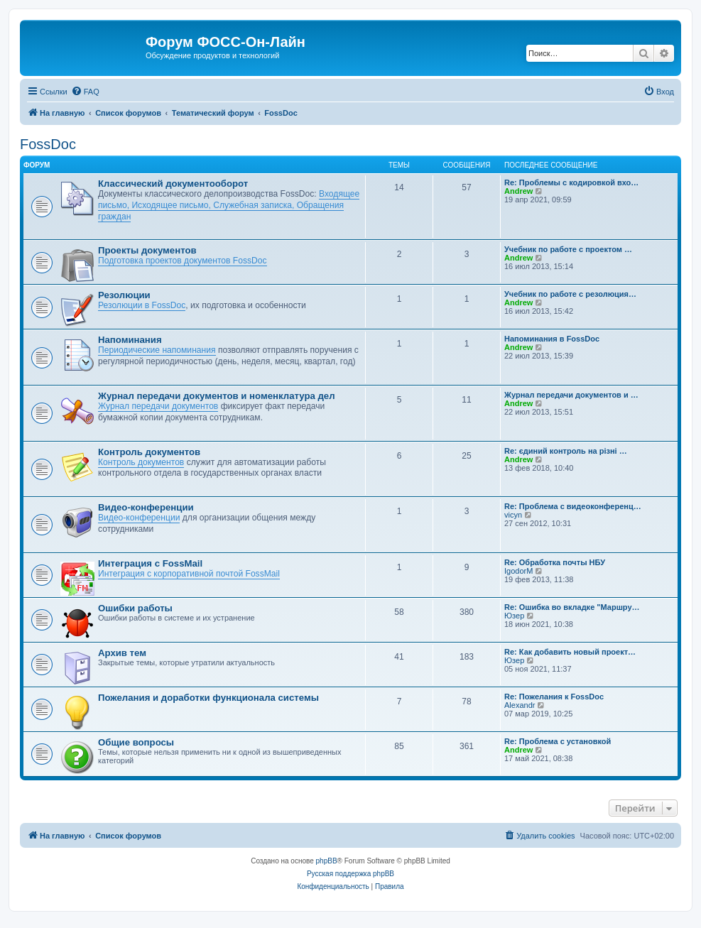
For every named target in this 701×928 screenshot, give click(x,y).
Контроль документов (149, 452)
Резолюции (124, 295)
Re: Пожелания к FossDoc (554, 696)
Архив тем (122, 653)
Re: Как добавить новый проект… (570, 652)
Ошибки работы (135, 608)
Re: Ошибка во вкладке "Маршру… (572, 607)
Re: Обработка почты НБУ (554, 562)
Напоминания (130, 339)
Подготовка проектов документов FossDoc (182, 261)
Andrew (518, 191)
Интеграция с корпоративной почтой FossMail (189, 574)
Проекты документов (147, 250)
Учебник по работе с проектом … (568, 249)
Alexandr (519, 705)
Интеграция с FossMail (150, 563)
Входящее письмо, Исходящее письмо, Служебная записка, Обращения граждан (228, 205)
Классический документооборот (173, 183)
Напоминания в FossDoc (551, 338)
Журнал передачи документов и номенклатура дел (216, 396)
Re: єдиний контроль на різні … (565, 451)
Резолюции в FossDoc (141, 305)
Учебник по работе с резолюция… (570, 294)
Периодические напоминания (157, 350)
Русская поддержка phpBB (350, 874)
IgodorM (518, 571)
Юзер (514, 615)
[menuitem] (85, 91)
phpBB (326, 861)
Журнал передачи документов (158, 406)
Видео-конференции (146, 507)
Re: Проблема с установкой (557, 741)
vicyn (513, 515)
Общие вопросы (136, 742)
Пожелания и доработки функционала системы (208, 697)
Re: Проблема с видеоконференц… (572, 506)
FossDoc (48, 144)
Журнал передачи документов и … (571, 395)
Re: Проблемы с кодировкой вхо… (571, 182)
